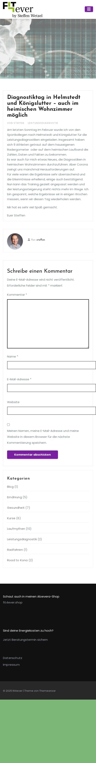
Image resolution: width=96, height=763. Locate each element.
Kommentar (17, 295)
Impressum (11, 665)
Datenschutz (12, 658)
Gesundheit (16, 508)
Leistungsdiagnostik (43, 123)
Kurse (11, 518)
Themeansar (47, 691)
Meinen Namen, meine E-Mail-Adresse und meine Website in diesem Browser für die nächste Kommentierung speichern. (43, 437)
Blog (10, 487)
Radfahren (15, 550)
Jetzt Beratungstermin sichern (25, 640)
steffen (40, 240)
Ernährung (14, 497)
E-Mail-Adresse (19, 379)
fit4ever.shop (12, 602)
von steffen (16, 123)
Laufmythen (16, 529)
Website (13, 402)
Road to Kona (17, 560)
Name (12, 356)
